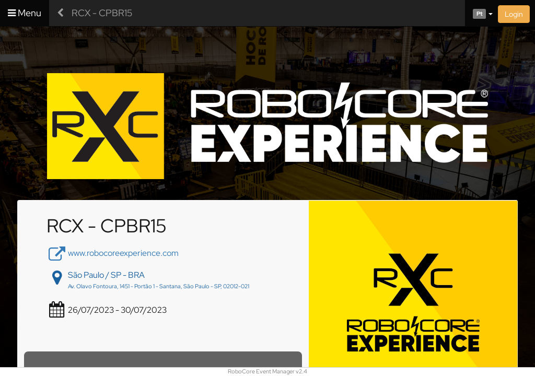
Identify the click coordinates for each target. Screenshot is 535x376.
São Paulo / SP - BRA (106, 274)
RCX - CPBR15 (102, 13)
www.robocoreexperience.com (123, 253)
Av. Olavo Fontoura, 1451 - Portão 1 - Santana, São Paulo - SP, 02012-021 (158, 286)
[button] (479, 13)
